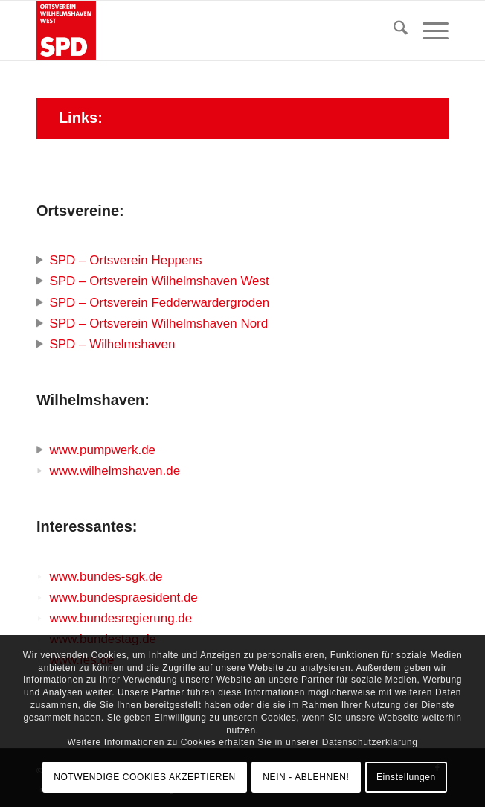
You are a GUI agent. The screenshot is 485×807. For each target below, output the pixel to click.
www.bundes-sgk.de (105, 577)
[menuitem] (393, 30)
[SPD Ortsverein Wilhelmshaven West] (201, 30)
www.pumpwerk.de (102, 450)
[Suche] (393, 30)
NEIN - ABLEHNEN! (306, 777)
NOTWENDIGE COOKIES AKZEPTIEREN (145, 777)
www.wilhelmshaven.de (114, 471)
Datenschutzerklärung (370, 742)
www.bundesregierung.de (120, 618)
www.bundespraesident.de (123, 597)
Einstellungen (406, 777)
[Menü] (428, 30)
